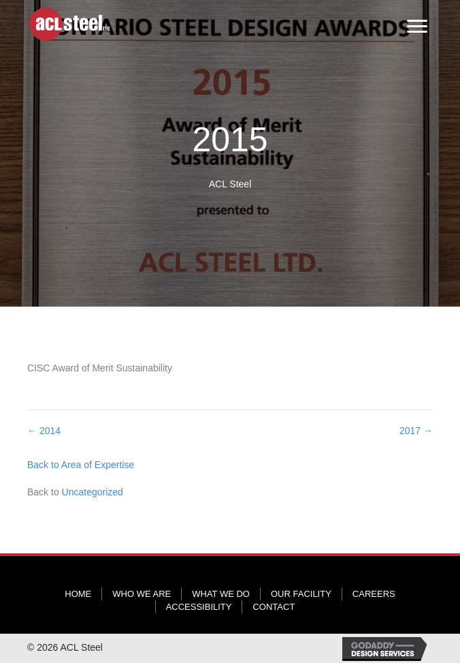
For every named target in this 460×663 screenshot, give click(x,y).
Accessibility (199, 607)
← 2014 (44, 430)
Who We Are (141, 594)
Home (78, 594)
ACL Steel (230, 184)
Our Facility (301, 594)
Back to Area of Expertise (80, 464)
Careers (373, 594)
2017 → (416, 430)
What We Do (221, 594)
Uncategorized (92, 492)
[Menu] (417, 26)
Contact (273, 607)
